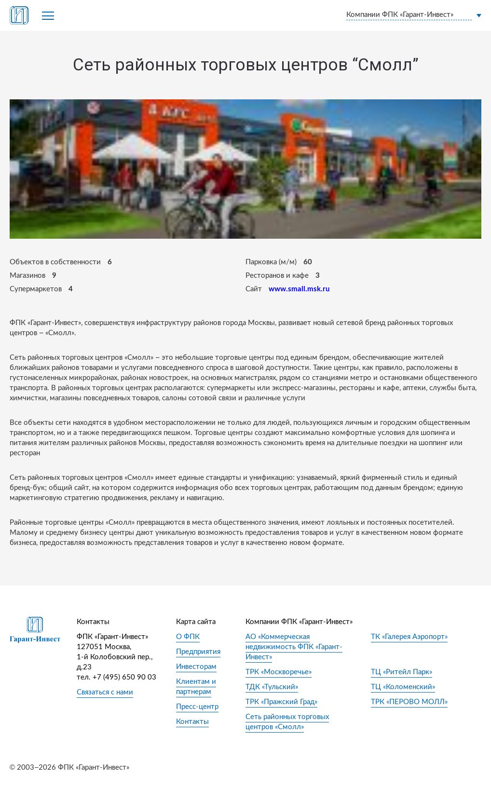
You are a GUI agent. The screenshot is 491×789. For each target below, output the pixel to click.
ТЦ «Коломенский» (403, 687)
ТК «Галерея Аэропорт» (409, 636)
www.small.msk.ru (299, 289)
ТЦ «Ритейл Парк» (401, 672)
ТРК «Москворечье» (279, 672)
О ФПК (188, 636)
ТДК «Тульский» (272, 687)
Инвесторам (196, 666)
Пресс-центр (197, 706)
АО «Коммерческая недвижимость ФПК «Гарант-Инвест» (294, 647)
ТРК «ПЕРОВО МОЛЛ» (409, 702)
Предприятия (198, 651)
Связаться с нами (105, 692)
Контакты (192, 721)
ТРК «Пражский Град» (281, 702)
